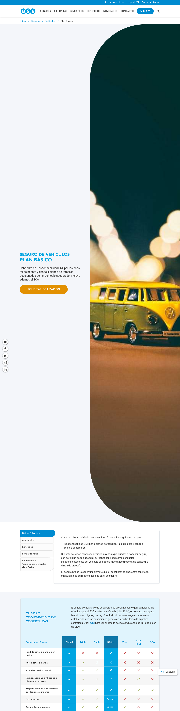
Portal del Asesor (151, 2)
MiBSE (145, 11)
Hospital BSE (133, 2)
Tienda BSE (61, 11)
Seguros (45, 11)
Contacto (127, 11)
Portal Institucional (114, 2)
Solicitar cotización (44, 289)
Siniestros (77, 11)
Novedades (110, 11)
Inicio (23, 21)
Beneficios (93, 11)
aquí (92, 626)
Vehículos (51, 21)
